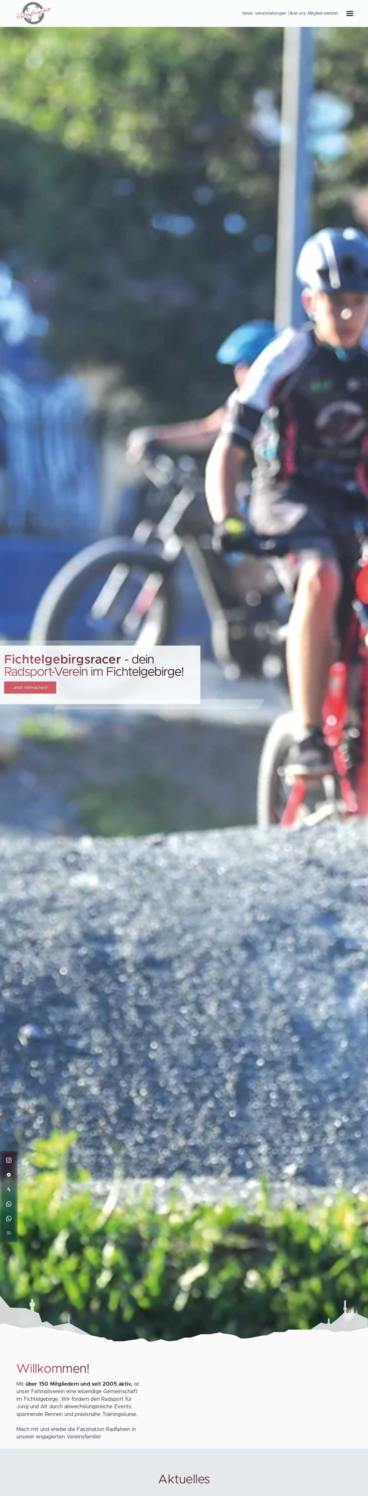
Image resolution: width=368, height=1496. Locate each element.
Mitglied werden (323, 13)
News (247, 13)
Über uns (297, 13)
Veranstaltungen (270, 13)
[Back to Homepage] (34, 14)
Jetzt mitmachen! (30, 688)
